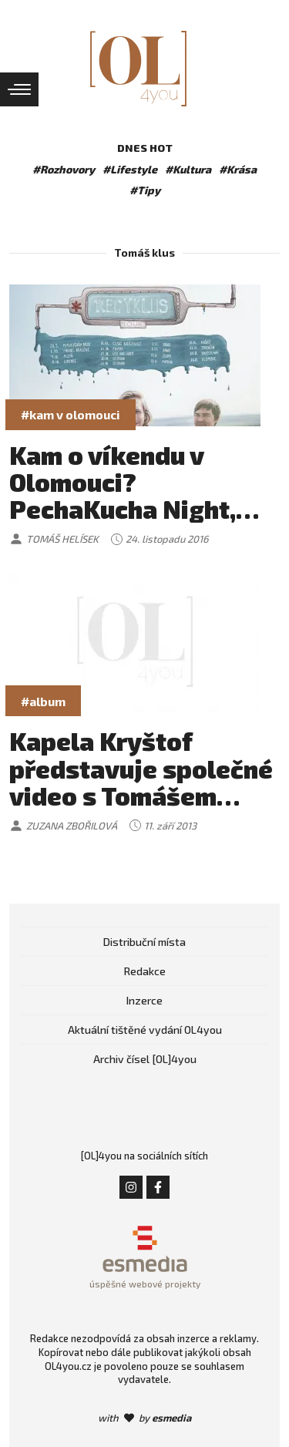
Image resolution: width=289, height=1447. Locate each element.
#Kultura (188, 169)
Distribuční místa (144, 941)
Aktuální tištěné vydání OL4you (145, 1029)
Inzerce (144, 1000)
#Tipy (144, 190)
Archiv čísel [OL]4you (145, 1058)
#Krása (238, 169)
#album (43, 701)
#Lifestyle (129, 169)
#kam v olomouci (70, 414)
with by (144, 1418)
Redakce (145, 971)
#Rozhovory (63, 169)
